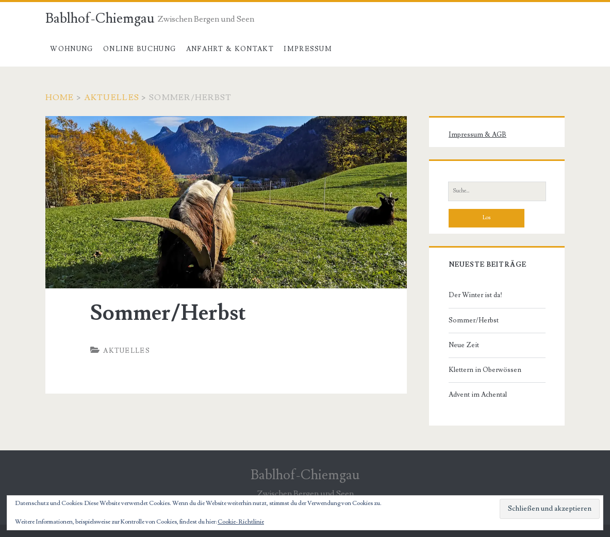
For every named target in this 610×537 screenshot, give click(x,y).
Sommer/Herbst (474, 320)
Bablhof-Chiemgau (100, 18)
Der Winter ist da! (475, 295)
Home (59, 97)
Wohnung (71, 49)
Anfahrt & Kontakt (230, 49)
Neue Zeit (464, 345)
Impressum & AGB (477, 135)
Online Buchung (139, 49)
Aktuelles (112, 97)
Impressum (308, 49)
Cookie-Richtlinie (241, 522)
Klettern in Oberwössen (485, 370)
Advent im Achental (478, 394)
